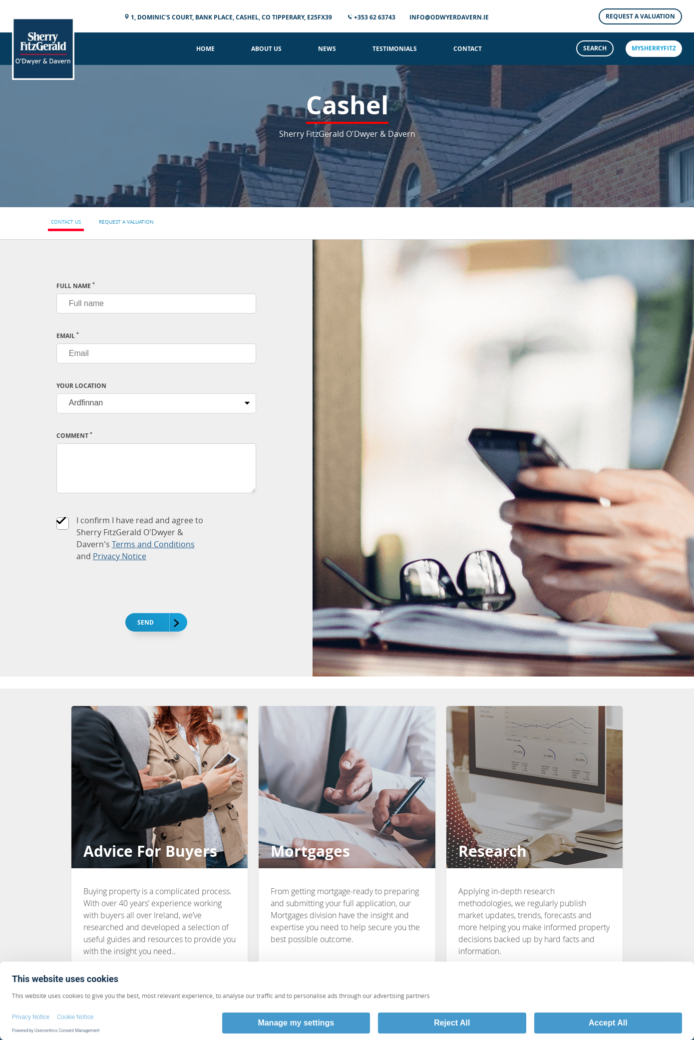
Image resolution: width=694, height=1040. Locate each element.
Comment (74, 435)
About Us (266, 48)
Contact (467, 48)
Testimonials (394, 48)
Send (151, 623)
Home (205, 48)
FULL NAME (75, 286)
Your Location (81, 385)
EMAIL (67, 336)
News (327, 48)
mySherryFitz (654, 48)
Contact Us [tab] (66, 222)
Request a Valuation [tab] (126, 222)
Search (595, 48)
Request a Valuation (640, 16)
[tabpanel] (347, 458)
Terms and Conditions (153, 544)
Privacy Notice (119, 556)
